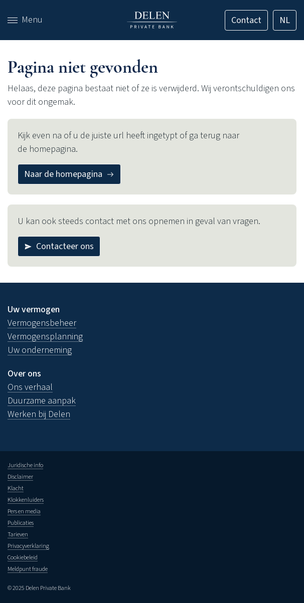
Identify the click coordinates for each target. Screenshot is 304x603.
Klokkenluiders (26, 500)
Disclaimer (20, 477)
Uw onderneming (40, 350)
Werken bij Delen (39, 414)
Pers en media (24, 511)
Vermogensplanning (45, 336)
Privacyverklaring (28, 546)
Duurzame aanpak (42, 400)
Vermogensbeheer (42, 323)
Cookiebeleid (23, 557)
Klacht (16, 488)
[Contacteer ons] (59, 246)
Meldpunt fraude (28, 569)
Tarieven (18, 534)
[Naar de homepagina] (69, 174)
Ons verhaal (30, 387)
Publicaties (21, 523)
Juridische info (25, 465)
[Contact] (246, 20)
